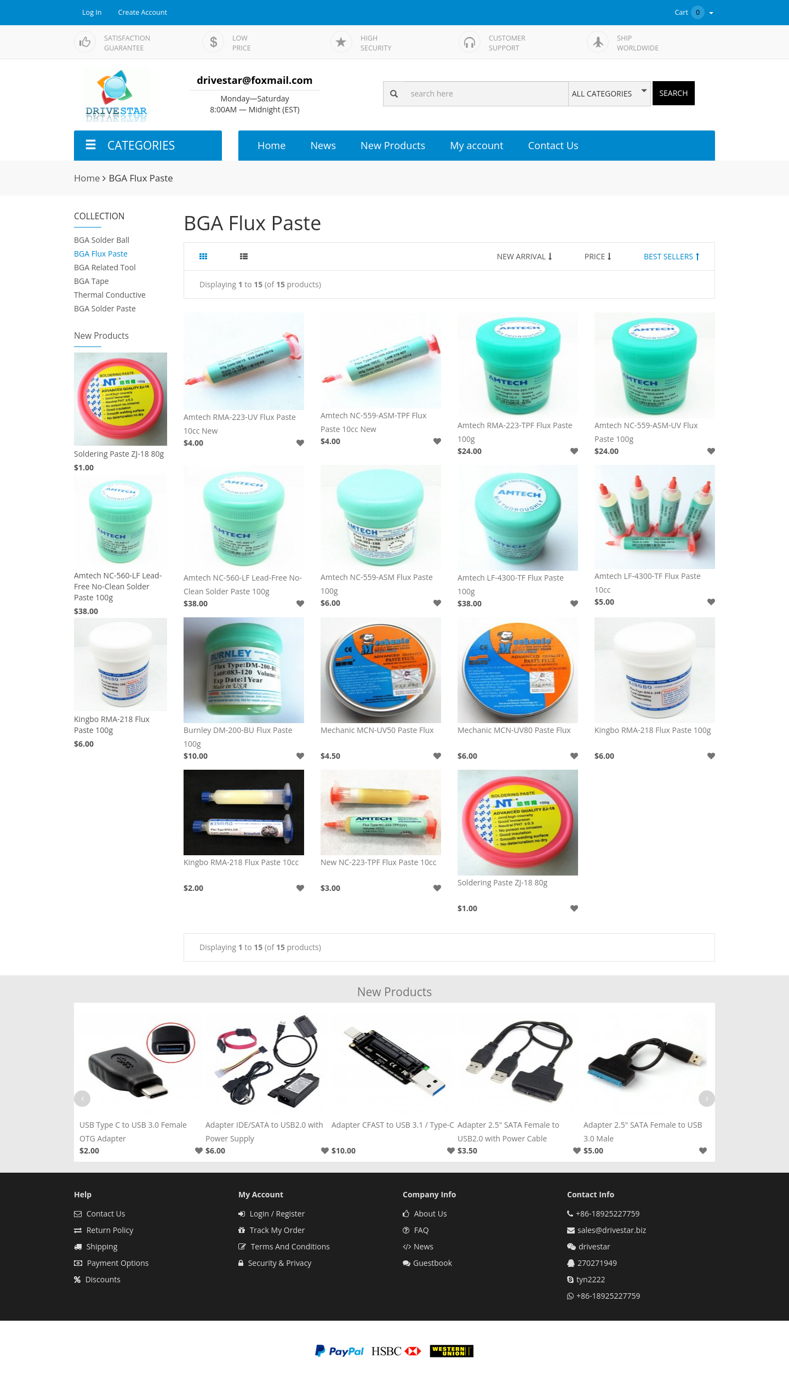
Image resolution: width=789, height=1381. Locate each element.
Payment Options (111, 1263)
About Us (425, 1213)
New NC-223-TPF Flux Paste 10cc (378, 862)
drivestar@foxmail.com (254, 80)
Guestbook (427, 1263)
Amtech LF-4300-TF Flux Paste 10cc (647, 583)
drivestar (594, 1246)
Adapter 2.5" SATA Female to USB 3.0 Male (643, 1131)
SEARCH (673, 93)
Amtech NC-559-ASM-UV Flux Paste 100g (645, 432)
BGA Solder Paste (105, 308)
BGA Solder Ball (101, 240)
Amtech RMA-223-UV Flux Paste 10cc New (240, 424)
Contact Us (553, 145)
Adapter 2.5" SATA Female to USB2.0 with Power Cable (508, 1131)
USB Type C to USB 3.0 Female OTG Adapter (133, 1131)
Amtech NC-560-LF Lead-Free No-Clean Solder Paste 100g (118, 586)
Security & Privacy (274, 1263)
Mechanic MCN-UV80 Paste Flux (514, 730)
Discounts (97, 1279)
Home (271, 145)
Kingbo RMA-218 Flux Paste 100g (112, 724)
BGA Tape (91, 281)
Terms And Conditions (284, 1246)
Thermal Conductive (110, 294)
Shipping (95, 1246)
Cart (694, 12)
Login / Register (271, 1213)
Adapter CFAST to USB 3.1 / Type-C (392, 1124)
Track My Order (271, 1230)
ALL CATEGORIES (602, 94)
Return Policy (103, 1230)
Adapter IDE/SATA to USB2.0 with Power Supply (264, 1131)
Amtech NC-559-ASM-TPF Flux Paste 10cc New (373, 422)
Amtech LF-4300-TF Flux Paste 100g (511, 584)
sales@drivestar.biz (612, 1230)
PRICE (598, 256)
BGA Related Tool (105, 267)
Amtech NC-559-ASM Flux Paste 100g (377, 584)
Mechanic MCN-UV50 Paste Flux (377, 730)
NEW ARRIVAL (524, 256)
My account (476, 145)
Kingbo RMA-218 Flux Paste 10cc (241, 862)
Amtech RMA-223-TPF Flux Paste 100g (515, 432)
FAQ (416, 1230)
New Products (393, 145)
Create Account (143, 12)
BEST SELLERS (671, 256)
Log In (92, 12)
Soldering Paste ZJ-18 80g (119, 453)
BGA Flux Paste (101, 253)
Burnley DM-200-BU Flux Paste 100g (238, 737)
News (323, 145)
